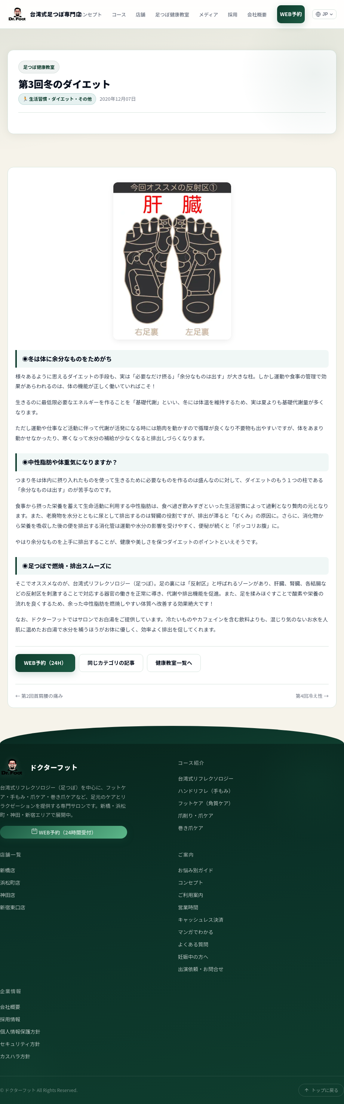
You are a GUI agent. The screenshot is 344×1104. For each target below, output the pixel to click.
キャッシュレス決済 (200, 919)
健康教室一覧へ (174, 662)
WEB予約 (291, 14)
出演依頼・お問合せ (201, 969)
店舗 (140, 14)
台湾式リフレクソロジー (206, 778)
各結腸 (313, 583)
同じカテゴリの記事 (111, 662)
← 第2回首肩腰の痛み (39, 695)
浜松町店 (10, 882)
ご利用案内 (190, 894)
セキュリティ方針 (20, 1043)
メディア (208, 14)
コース (119, 14)
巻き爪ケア (190, 827)
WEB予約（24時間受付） (63, 832)
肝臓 (279, 583)
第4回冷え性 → (312, 695)
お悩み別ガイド (196, 870)
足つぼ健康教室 (172, 14)
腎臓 (294, 583)
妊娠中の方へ (193, 956)
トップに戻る (321, 1090)
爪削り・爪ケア (196, 815)
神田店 (7, 894)
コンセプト (90, 14)
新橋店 (7, 870)
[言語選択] (324, 14)
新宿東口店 (12, 907)
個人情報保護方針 (20, 1031)
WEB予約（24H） (45, 662)
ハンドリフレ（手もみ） (206, 790)
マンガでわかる (196, 932)
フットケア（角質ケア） (206, 803)
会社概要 (257, 14)
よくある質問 (193, 944)
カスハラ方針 (15, 1056)
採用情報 (10, 1019)
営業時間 (188, 907)
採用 (232, 14)
